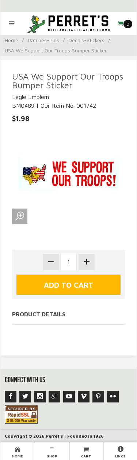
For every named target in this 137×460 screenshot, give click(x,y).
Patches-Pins (43, 40)
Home (11, 40)
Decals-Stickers (86, 40)
